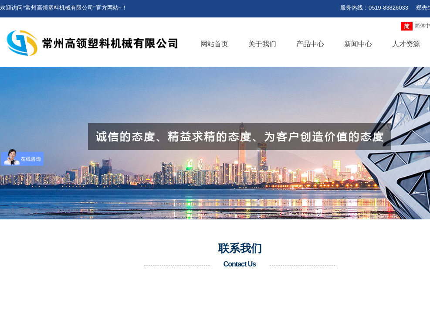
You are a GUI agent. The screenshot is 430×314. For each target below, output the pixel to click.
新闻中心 (358, 44)
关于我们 (262, 44)
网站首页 (214, 44)
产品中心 (310, 44)
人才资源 (406, 44)
